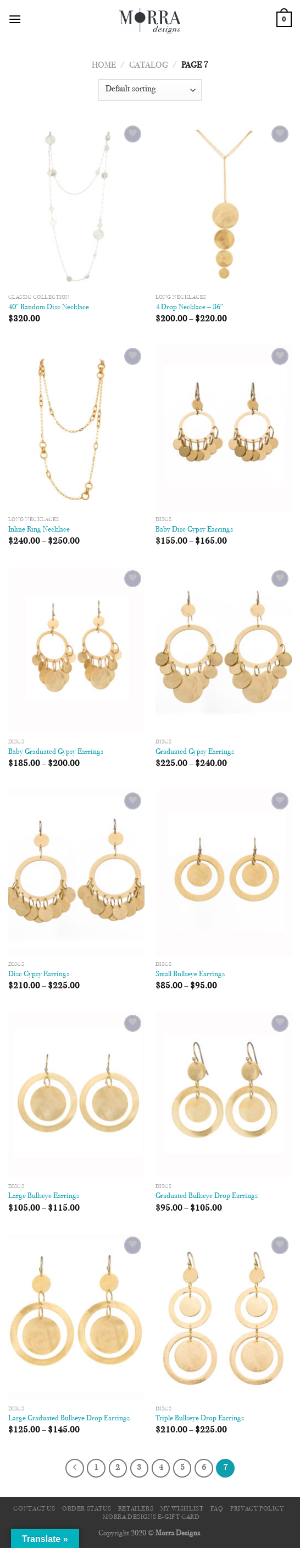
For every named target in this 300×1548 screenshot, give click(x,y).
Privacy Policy (257, 1509)
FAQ (217, 1509)
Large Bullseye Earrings (43, 1196)
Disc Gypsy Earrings (38, 974)
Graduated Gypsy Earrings (194, 752)
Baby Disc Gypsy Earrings (194, 530)
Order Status (86, 1509)
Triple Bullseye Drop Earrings (199, 1419)
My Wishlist (182, 1509)
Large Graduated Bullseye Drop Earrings (69, 1419)
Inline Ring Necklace (39, 530)
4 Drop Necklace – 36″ (189, 307)
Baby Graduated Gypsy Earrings (55, 752)
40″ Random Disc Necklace (49, 307)
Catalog (148, 65)
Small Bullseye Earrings (190, 974)
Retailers (136, 1509)
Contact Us (34, 1509)
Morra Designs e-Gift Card (151, 1517)
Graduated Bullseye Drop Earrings (206, 1196)
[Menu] (14, 19)
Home (104, 65)
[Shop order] (149, 90)
